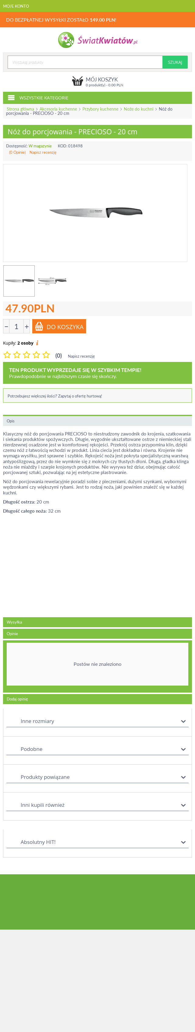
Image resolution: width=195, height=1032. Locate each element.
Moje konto (16, 6)
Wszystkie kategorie (38, 97)
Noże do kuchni (138, 109)
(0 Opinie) (17, 152)
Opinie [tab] (12, 633)
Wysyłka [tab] (14, 622)
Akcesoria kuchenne (58, 109)
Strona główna (20, 109)
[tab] (97, 666)
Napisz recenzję (43, 152)
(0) (58, 355)
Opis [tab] (11, 420)
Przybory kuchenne (100, 109)
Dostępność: (17, 145)
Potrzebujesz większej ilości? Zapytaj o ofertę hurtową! (55, 396)
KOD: (62, 145)
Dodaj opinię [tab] (17, 699)
